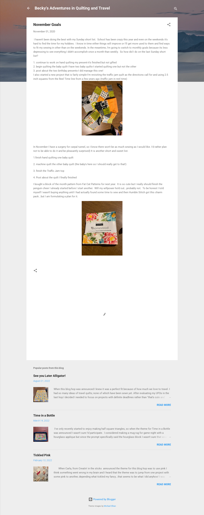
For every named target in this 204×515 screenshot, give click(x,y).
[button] (169, 25)
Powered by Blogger (102, 499)
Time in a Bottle (44, 415)
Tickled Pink (41, 455)
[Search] (176, 9)
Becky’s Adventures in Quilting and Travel (72, 8)
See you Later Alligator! (49, 376)
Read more (164, 404)
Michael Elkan (110, 506)
